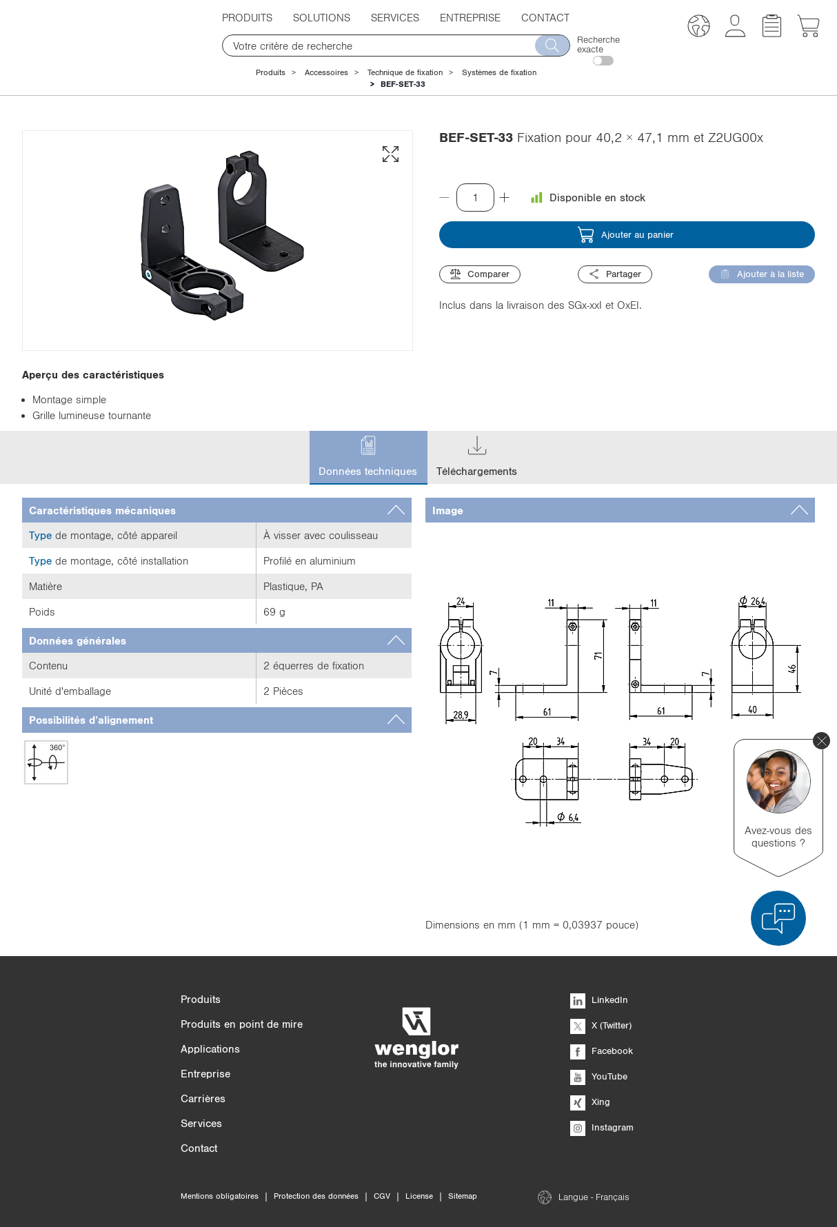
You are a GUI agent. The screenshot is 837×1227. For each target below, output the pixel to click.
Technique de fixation (405, 72)
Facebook (601, 1050)
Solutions (321, 17)
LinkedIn (599, 999)
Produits (247, 17)
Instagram (602, 1127)
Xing (590, 1101)
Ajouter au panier (625, 234)
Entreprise (470, 17)
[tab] (217, 510)
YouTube (598, 1076)
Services (395, 17)
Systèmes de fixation (499, 72)
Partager (615, 274)
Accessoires (326, 72)
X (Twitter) (601, 1025)
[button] (698, 27)
